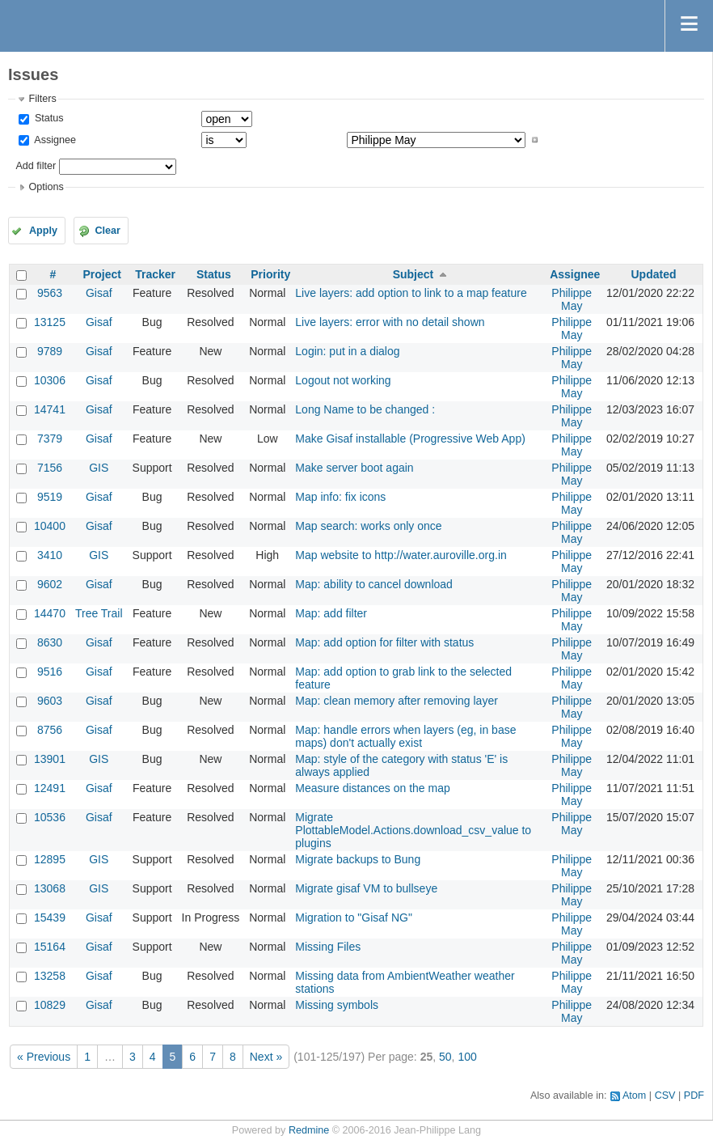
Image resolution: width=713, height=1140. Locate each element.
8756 (49, 729)
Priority (270, 274)
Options (45, 187)
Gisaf (99, 292)
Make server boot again (354, 467)
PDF (694, 1095)
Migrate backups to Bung (357, 859)
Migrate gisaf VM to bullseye (366, 888)
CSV (665, 1095)
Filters (42, 98)
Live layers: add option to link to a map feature (410, 292)
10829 (49, 1004)
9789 (49, 351)
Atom (634, 1095)
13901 (49, 758)
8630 (49, 642)
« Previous (43, 1056)
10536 (49, 817)
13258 (49, 975)
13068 (49, 888)
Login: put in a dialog (347, 351)
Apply (43, 230)
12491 (49, 788)
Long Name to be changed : (365, 409)
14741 (49, 409)
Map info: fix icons (340, 496)
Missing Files (328, 946)
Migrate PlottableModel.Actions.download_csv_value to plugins (413, 830)
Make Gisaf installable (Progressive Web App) (410, 438)
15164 (49, 946)
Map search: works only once (368, 525)
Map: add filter (331, 613)
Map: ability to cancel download (374, 584)
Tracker (155, 274)
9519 (49, 496)
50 (445, 1056)
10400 (49, 525)
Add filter (35, 166)
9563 (49, 292)
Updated (653, 274)
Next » (266, 1056)
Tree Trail (99, 613)
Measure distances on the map (372, 788)
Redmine (309, 1130)
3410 (49, 555)
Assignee (54, 140)
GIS (98, 467)
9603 (49, 700)
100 (467, 1056)
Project (102, 274)
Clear (107, 230)
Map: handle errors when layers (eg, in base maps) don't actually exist (405, 736)
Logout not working (342, 380)
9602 (49, 584)
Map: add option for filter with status (384, 642)
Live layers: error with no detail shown (389, 322)
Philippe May (571, 299)
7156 (49, 467)
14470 (49, 613)
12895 (49, 859)
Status (47, 118)
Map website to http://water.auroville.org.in (400, 555)
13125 (49, 322)
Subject (413, 274)
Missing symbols (336, 1004)
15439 (49, 917)
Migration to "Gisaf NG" (353, 917)
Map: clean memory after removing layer (396, 700)
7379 (49, 438)
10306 (49, 380)
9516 (49, 671)
